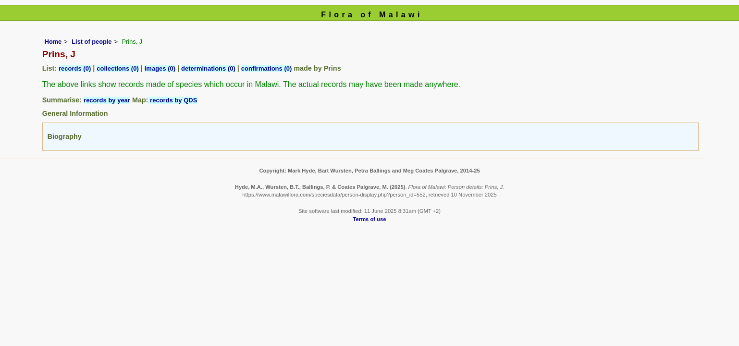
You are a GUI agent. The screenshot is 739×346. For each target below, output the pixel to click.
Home (53, 41)
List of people (91, 41)
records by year (107, 100)
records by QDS (172, 100)
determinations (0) (208, 68)
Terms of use (369, 219)
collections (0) (117, 68)
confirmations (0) (266, 68)
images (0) (160, 68)
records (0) (75, 68)
